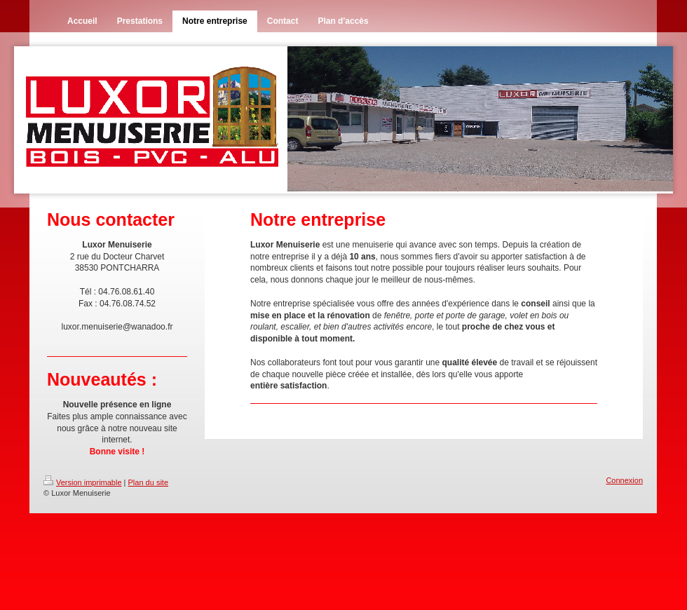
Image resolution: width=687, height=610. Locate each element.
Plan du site (148, 482)
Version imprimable (82, 482)
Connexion (624, 480)
